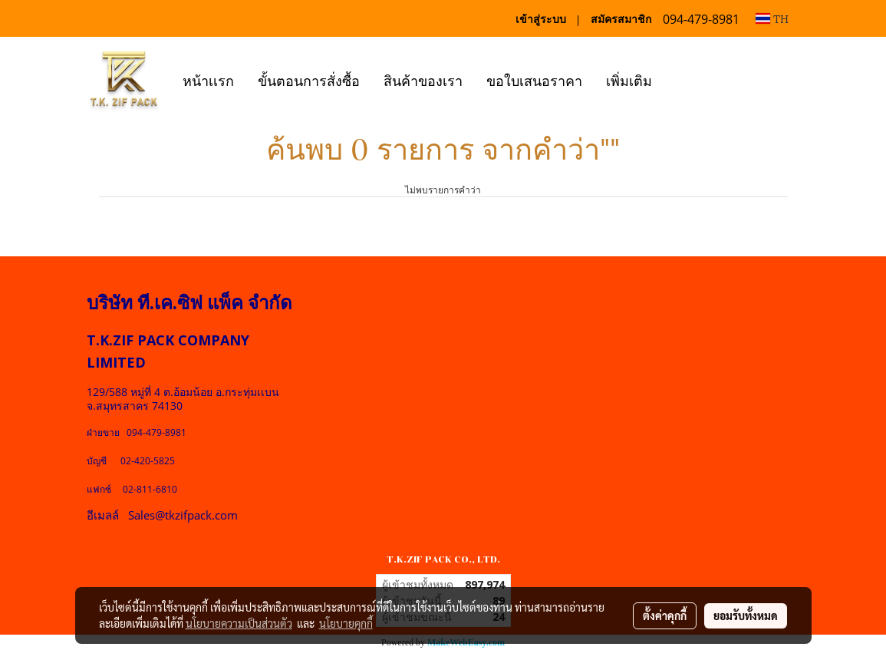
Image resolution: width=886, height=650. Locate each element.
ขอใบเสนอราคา (534, 79)
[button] (677, 79)
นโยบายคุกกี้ (346, 623)
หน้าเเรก (208, 79)
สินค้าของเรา (423, 79)
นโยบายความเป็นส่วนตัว (239, 623)
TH (772, 18)
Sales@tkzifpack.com (183, 515)
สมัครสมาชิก (621, 19)
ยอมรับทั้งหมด (745, 615)
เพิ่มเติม (629, 79)
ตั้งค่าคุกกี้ (665, 615)
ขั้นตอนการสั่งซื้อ (309, 79)
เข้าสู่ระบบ (540, 19)
